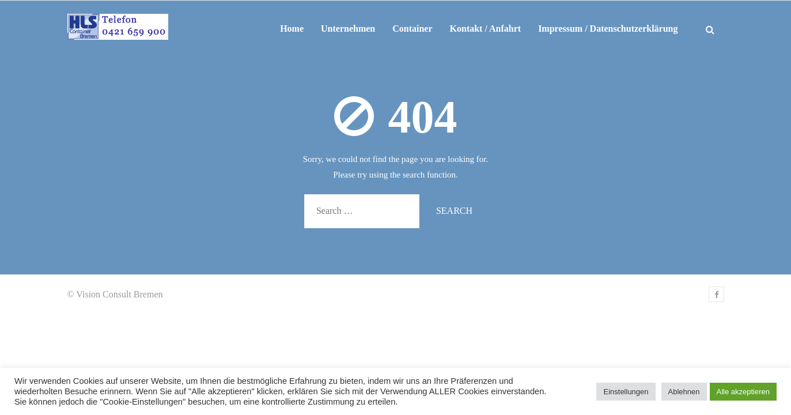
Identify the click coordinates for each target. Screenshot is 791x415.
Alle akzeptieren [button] (743, 391)
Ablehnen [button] (684, 391)
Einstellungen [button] (625, 391)
